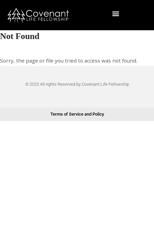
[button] (115, 13)
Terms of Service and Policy (77, 114)
